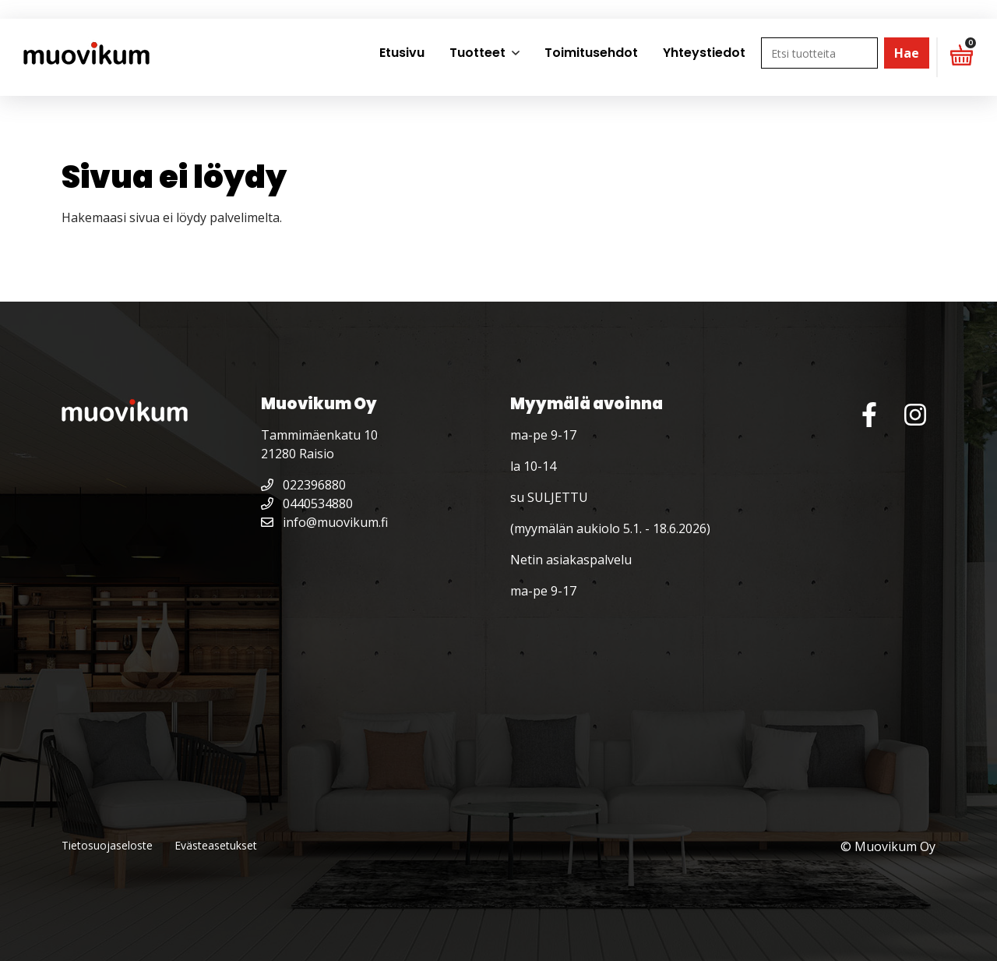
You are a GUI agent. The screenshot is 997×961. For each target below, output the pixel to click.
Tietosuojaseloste (107, 845)
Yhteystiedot (704, 53)
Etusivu (402, 53)
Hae (906, 53)
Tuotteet (477, 53)
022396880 (303, 484)
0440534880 (307, 503)
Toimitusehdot (591, 53)
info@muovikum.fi (324, 522)
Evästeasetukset (215, 845)
